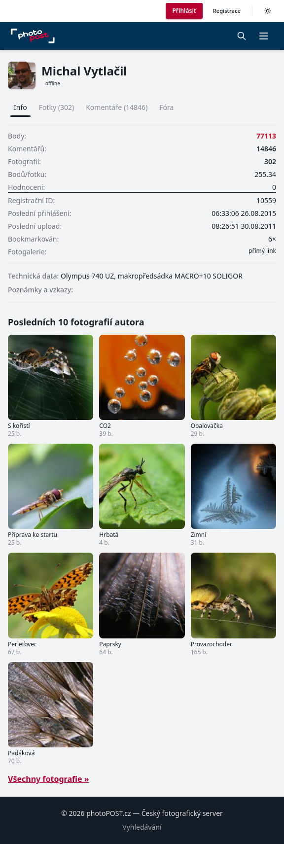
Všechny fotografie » (48, 779)
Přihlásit (184, 10)
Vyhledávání (141, 827)
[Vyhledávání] (241, 36)
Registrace (227, 10)
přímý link (262, 251)
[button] (263, 36)
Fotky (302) (56, 107)
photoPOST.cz (108, 813)
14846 (266, 148)
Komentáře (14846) (116, 107)
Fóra (166, 107)
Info (20, 107)
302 (270, 161)
